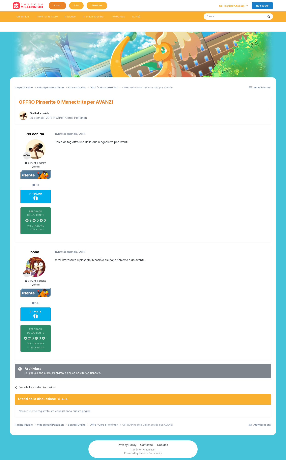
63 (35, 185)
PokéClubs (118, 16)
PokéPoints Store (47, 16)
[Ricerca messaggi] (224, 16)
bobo (34, 252)
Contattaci (146, 444)
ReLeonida (41, 113)
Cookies (162, 444)
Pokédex (97, 5)
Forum (57, 5)
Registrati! (262, 5)
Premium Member (93, 16)
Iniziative (70, 16)
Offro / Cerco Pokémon (71, 117)
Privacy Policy (127, 444)
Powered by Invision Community (143, 453)
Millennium (23, 16)
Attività (136, 16)
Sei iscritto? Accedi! (233, 5)
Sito (76, 5)
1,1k (35, 302)
